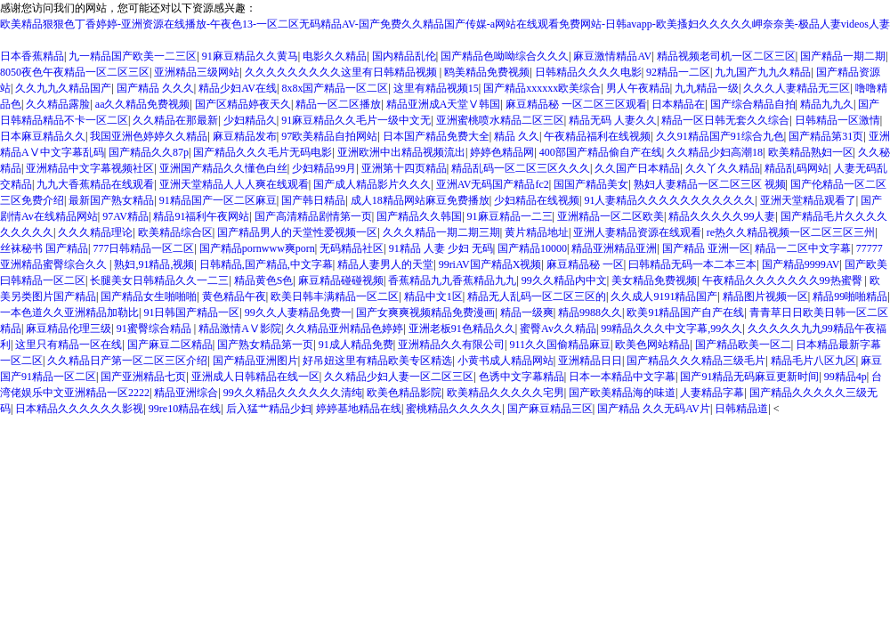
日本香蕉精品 (32, 56)
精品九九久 (827, 104)
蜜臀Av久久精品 (558, 328)
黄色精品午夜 (234, 296)
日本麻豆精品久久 (42, 136)
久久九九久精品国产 (63, 88)
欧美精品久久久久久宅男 (505, 392)
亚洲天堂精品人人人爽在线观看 (234, 184)
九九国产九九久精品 (763, 72)
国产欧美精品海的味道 (622, 392)
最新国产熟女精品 (111, 200)
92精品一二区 (678, 72)
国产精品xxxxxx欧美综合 (542, 88)
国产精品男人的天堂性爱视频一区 (297, 232)
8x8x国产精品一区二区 (334, 88)
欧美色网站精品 (652, 344)
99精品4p (845, 376)
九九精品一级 (707, 88)
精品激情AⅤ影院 (239, 328)
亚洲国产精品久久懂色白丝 (223, 168)
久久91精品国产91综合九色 (720, 136)
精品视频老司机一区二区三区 (726, 56)
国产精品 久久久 (155, 88)
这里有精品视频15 (436, 88)
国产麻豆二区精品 (170, 344)
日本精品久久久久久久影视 (79, 408)
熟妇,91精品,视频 (154, 264)
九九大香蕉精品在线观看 (95, 184)
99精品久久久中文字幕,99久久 (671, 328)
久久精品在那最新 (175, 120)
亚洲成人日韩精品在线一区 (255, 376)
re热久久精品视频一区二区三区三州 (791, 232)
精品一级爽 (527, 312)
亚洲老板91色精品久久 (462, 328)
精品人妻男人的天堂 (385, 264)
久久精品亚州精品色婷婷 (344, 328)
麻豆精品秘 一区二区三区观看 (576, 104)
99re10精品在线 (185, 408)
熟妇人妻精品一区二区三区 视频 (710, 184)
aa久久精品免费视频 (142, 104)
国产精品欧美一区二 (743, 344)
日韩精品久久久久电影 (588, 72)
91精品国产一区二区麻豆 (218, 200)
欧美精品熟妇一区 (811, 152)
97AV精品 (125, 216)
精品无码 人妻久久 (613, 120)
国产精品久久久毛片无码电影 (262, 152)
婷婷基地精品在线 (358, 408)
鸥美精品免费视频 (487, 72)
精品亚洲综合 (186, 392)
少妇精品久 (250, 120)
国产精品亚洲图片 (255, 360)
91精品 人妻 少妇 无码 (441, 248)
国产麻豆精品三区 (550, 408)
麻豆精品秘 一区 (585, 264)
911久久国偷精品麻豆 (560, 344)
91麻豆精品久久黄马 (250, 56)
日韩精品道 (741, 408)
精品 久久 (516, 136)
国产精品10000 (532, 248)
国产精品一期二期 (843, 56)
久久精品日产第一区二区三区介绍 (127, 360)
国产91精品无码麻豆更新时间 (749, 376)
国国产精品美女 (591, 184)
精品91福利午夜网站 (201, 216)
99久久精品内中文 (564, 280)
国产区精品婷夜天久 (243, 104)
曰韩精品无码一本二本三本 (692, 264)
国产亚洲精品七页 (143, 376)
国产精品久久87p (149, 152)
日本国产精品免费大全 (436, 136)
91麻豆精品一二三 (510, 216)
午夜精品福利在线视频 (597, 136)
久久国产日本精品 (637, 168)
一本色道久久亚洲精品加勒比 (69, 312)
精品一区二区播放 (338, 104)
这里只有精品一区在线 (68, 344)
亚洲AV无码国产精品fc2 (492, 184)
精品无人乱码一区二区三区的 (536, 296)
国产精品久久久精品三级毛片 (696, 360)
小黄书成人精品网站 (505, 360)
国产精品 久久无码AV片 (653, 408)
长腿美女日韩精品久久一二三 (159, 280)
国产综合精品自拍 (753, 104)
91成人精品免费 (356, 344)
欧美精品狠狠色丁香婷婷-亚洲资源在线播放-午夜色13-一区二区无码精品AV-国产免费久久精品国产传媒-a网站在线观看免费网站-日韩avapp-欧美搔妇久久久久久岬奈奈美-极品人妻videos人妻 (445, 24)
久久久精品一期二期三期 (441, 232)
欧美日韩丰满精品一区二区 (335, 296)
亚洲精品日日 (590, 360)
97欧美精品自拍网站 (329, 136)
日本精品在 (678, 104)
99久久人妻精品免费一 (298, 312)
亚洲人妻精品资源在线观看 (637, 232)
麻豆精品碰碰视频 (341, 280)
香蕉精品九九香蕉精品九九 (452, 280)
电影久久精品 (335, 56)
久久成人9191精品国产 (664, 296)
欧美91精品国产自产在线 (685, 312)
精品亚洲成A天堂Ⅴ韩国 (443, 104)
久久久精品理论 (95, 232)
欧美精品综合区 (175, 232)
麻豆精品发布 (245, 136)
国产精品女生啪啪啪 (149, 296)
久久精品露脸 (58, 104)
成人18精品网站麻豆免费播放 (420, 200)
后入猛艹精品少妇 (269, 408)
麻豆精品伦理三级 (68, 328)
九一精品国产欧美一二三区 (133, 56)
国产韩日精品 (313, 200)
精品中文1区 (433, 296)
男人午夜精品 (638, 88)
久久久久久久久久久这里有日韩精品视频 (342, 72)
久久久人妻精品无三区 (796, 88)
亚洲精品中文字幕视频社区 (90, 168)
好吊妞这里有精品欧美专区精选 (377, 360)
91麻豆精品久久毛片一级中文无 (356, 120)
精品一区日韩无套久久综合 (725, 120)
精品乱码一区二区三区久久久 (520, 168)
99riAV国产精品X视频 (490, 264)
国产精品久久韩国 (419, 216)
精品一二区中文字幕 (803, 248)
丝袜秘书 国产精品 (44, 248)
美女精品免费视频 (654, 280)
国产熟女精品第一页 (265, 344)
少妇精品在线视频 (536, 200)
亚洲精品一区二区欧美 (610, 216)
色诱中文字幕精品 (521, 376)
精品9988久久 (590, 312)
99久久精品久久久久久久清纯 (292, 392)
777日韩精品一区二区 (143, 248)
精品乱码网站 (797, 168)
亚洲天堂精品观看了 (808, 200)
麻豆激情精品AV (612, 56)
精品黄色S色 (264, 280)
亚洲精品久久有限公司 (451, 344)
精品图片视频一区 (765, 296)
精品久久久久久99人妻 (721, 216)
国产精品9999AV (801, 264)
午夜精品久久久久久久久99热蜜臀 (783, 280)
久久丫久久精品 (722, 168)
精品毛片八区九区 (813, 360)
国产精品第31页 (826, 136)
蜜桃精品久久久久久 (454, 408)
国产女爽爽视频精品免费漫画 (425, 312)
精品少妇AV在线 (237, 88)
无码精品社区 (352, 248)
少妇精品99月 (324, 168)
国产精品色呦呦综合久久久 (505, 56)
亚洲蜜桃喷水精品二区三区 (500, 120)
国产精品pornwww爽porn (257, 248)
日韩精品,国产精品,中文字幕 (266, 264)
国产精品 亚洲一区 (706, 248)
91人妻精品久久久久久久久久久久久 (669, 200)
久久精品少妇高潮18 (715, 152)
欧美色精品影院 (404, 392)
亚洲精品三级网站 (196, 72)
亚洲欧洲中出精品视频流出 (401, 152)
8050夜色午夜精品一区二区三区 (75, 72)
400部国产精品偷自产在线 (600, 152)
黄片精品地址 (537, 232)
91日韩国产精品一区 (191, 312)
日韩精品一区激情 (837, 120)
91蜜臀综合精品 (155, 328)
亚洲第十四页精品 (404, 168)
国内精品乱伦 (404, 56)
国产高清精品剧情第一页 (313, 216)
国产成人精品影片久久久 (372, 184)
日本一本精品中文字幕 (622, 376)
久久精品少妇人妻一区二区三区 (398, 376)
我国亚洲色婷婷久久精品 (148, 136)
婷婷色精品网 (502, 152)
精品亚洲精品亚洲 (614, 248)
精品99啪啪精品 (850, 296)
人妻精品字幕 (712, 392)
